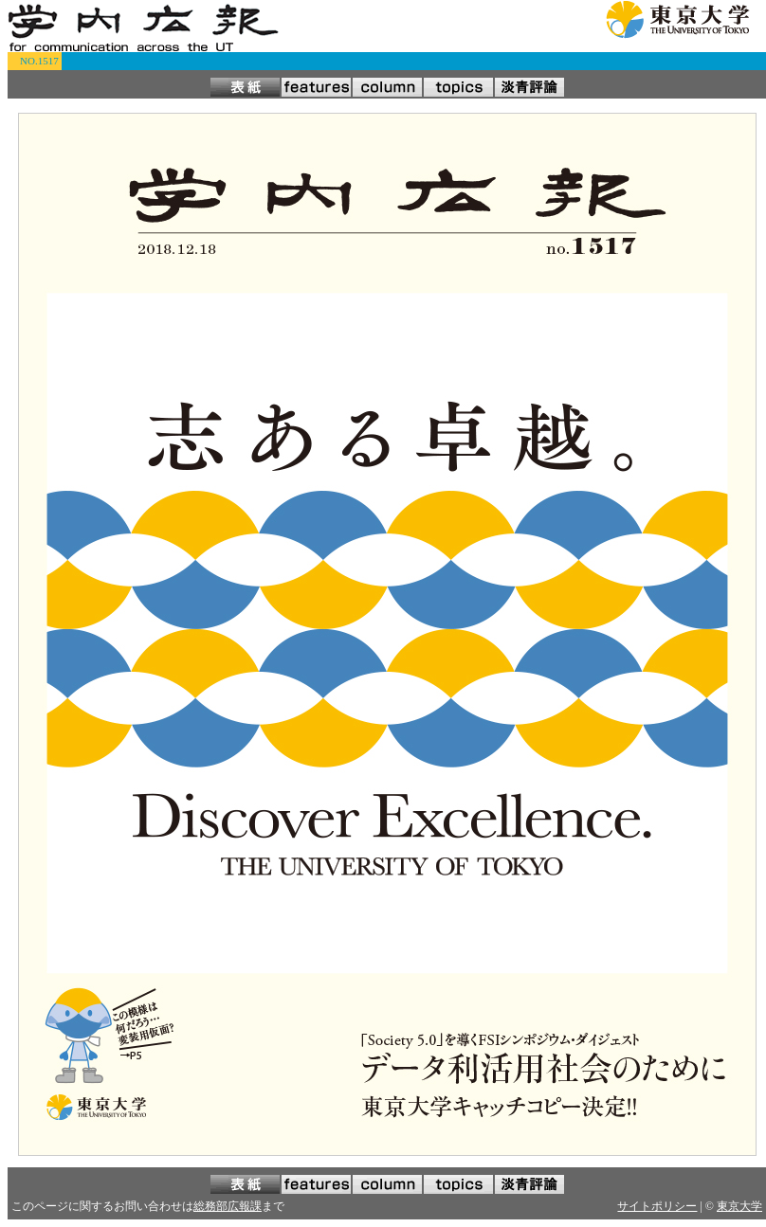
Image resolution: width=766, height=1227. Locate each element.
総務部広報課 (227, 1206)
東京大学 (739, 1206)
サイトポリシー (657, 1206)
